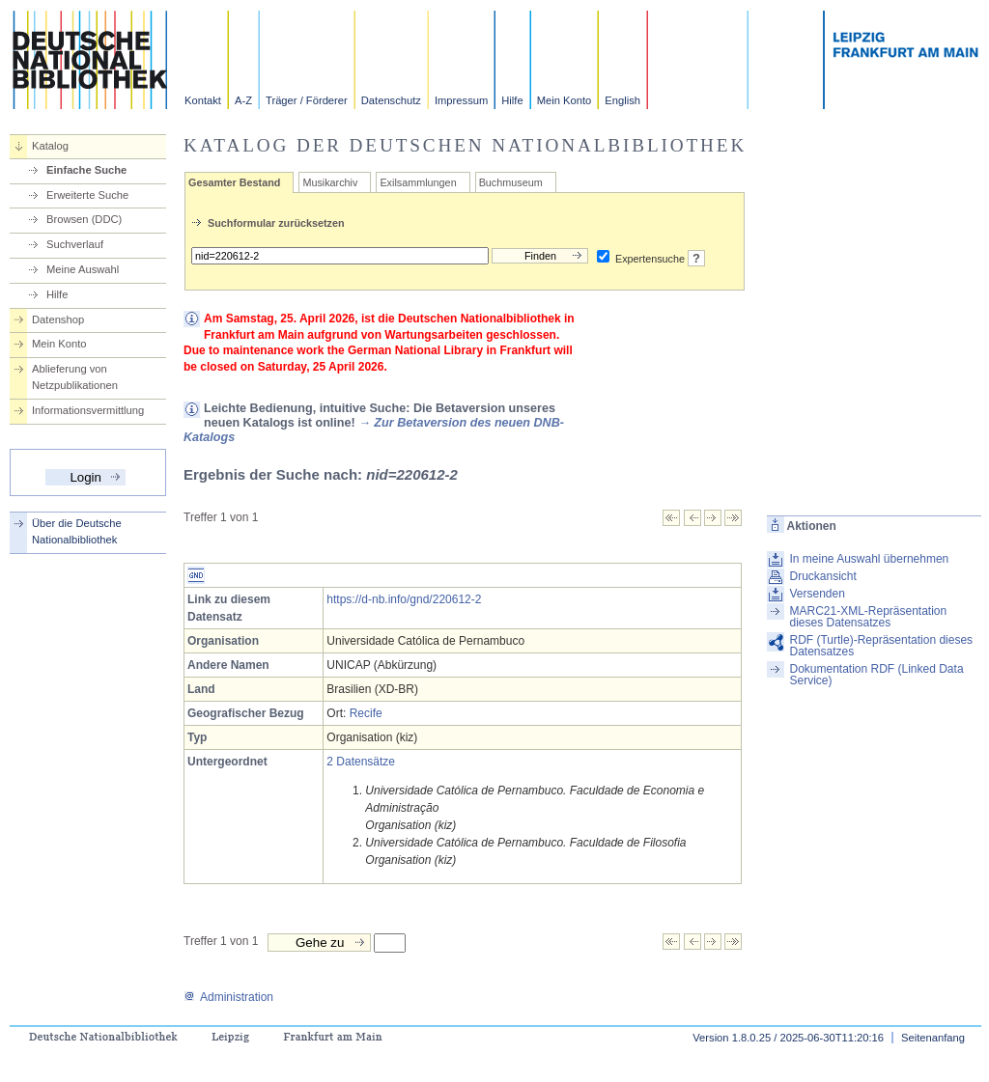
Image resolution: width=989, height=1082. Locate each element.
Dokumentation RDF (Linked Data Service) (876, 674)
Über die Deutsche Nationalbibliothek (77, 531)
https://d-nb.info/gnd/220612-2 (403, 599)
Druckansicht (822, 576)
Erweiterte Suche (87, 195)
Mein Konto (564, 100)
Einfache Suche (86, 170)
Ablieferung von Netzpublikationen (75, 377)
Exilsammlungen (418, 182)
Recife (366, 713)
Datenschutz (391, 100)
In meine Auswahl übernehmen (868, 559)
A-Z (243, 100)
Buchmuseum (511, 182)
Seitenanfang (933, 1037)
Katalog (50, 146)
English (622, 100)
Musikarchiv (329, 182)
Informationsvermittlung (88, 410)
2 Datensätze (360, 761)
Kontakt (202, 100)
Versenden (816, 593)
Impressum (461, 100)
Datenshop (58, 319)
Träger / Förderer (307, 100)
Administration (228, 997)
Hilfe (512, 100)
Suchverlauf (74, 244)
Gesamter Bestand (234, 182)
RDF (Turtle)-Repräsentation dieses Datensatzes (881, 645)
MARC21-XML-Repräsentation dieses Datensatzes (868, 616)
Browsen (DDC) (84, 219)
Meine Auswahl (82, 269)
